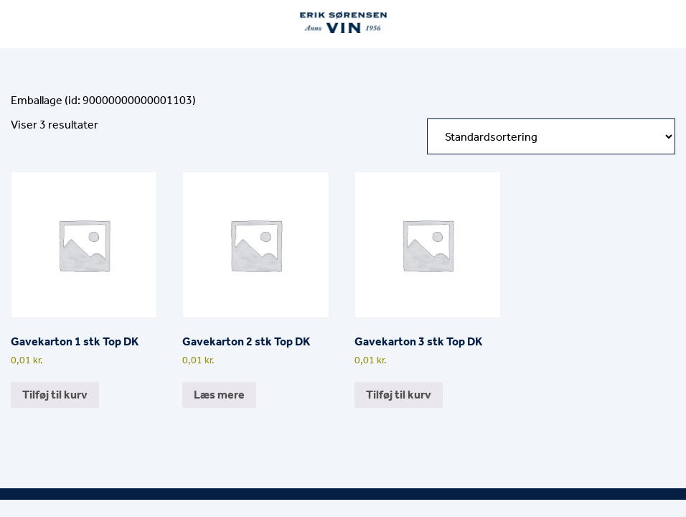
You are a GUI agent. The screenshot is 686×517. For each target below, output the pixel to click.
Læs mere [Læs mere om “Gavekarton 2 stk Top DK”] (219, 394)
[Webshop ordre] (551, 136)
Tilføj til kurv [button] (55, 394)
